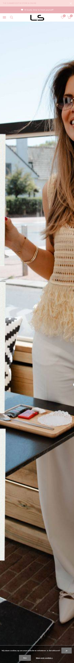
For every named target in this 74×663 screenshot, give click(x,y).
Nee (25, 658)
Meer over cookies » (44, 658)
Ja (66, 650)
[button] (4, 17)
